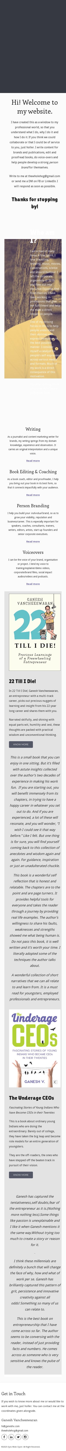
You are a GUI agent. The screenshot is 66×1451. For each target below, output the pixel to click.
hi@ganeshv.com (10, 1426)
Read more (33, 460)
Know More (21, 744)
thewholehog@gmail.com (14, 1430)
